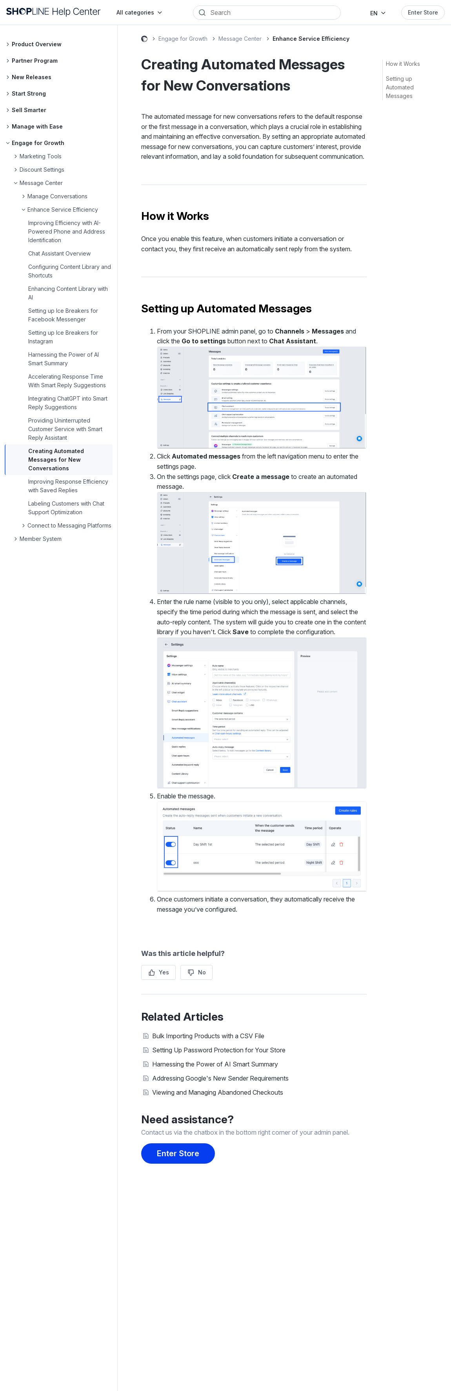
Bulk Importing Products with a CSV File (208, 1036)
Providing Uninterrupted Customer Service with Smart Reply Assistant (65, 429)
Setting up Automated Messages (400, 87)
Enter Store (423, 12)
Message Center (240, 38)
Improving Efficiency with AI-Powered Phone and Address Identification (66, 231)
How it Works (403, 63)
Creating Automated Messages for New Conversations (56, 460)
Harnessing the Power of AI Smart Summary (215, 1064)
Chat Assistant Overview (59, 253)
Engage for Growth (182, 38)
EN (374, 13)
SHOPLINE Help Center (144, 40)
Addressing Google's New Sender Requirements (220, 1078)
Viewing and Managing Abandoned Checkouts (217, 1092)
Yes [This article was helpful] (164, 972)
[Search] (272, 12)
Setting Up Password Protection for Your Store (219, 1050)
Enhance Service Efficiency (311, 38)
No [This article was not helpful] (202, 972)
